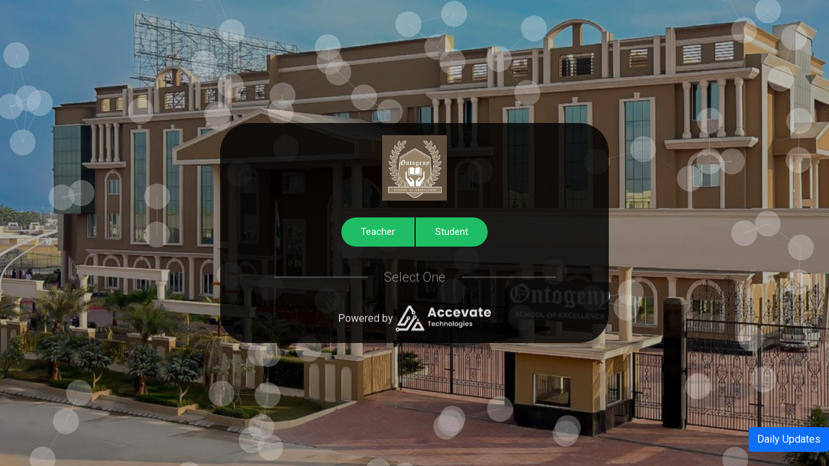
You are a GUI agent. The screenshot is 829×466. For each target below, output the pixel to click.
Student (451, 232)
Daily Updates (789, 439)
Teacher (378, 232)
